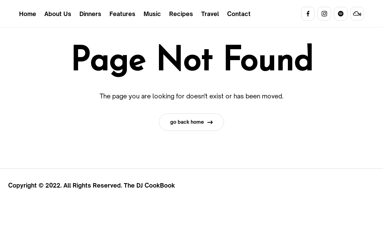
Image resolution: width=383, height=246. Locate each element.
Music (152, 14)
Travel (210, 14)
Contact (239, 14)
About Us (57, 14)
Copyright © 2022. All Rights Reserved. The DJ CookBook (91, 185)
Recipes (181, 14)
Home (27, 14)
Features (122, 14)
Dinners (90, 14)
